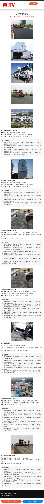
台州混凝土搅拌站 (12, 493)
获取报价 (33, 3)
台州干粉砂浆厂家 (10, 495)
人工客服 (32, 501)
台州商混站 (4, 493)
